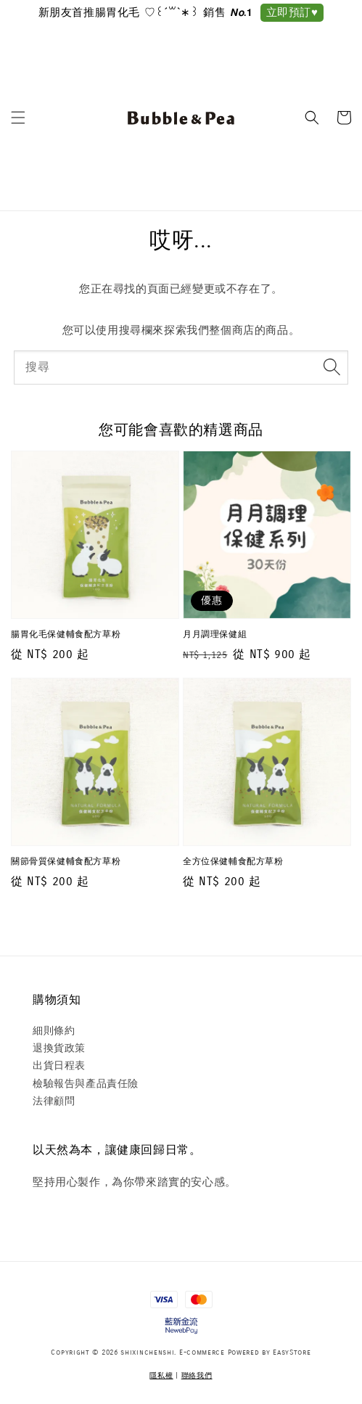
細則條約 (54, 1031)
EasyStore (291, 1352)
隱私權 (161, 1375)
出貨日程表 (59, 1065)
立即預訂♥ (292, 12)
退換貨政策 (59, 1048)
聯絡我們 (197, 1375)
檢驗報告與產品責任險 (86, 1083)
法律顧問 (54, 1101)
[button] (18, 118)
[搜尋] (331, 367)
